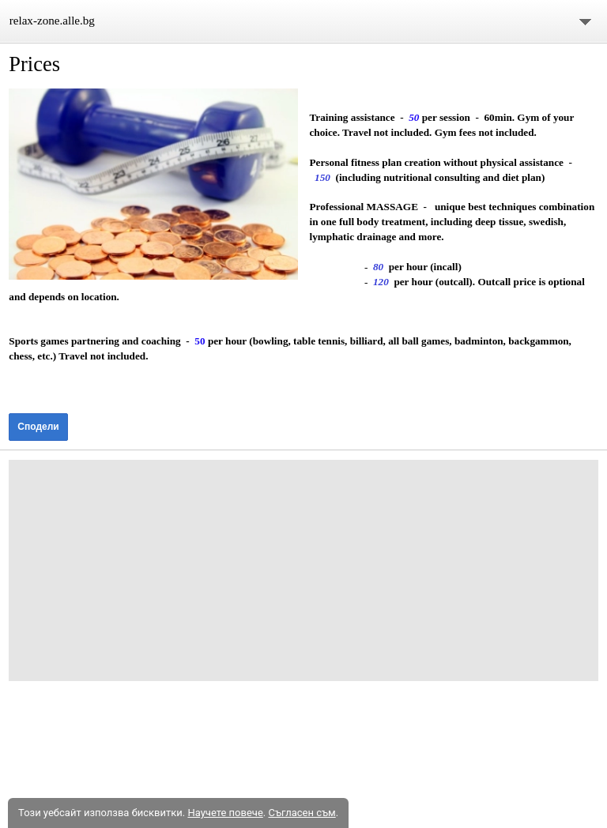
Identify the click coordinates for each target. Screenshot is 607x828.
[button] (153, 184)
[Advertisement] (303, 570)
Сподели (37, 426)
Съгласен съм (301, 813)
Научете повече (224, 813)
